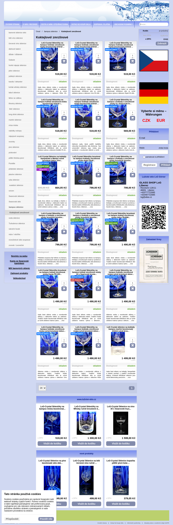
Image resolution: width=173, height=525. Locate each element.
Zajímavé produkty (19, 273)
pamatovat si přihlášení (153, 157)
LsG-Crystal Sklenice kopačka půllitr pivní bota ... (120, 462)
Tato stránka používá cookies (22, 494)
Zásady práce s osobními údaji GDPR (156, 523)
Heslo (141, 148)
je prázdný (163, 31)
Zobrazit (161, 43)
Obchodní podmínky (133, 523)
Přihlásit (165, 165)
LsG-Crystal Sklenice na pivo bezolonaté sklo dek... (52, 462)
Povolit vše (46, 519)
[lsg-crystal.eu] (86, 11)
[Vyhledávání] (153, 24)
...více (61, 207)
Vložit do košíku (52, 443)
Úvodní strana (102, 523)
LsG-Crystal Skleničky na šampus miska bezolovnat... (52, 407)
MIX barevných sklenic (19, 268)
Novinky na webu (19, 256)
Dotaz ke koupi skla (116, 523)
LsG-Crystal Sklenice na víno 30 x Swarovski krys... (120, 407)
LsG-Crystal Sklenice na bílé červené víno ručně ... (86, 462)
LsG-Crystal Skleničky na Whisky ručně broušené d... (87, 407)
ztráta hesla (163, 148)
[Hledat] (166, 24)
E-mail (142, 138)
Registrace (149, 165)
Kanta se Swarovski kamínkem (19, 262)
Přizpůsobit (12, 519)
